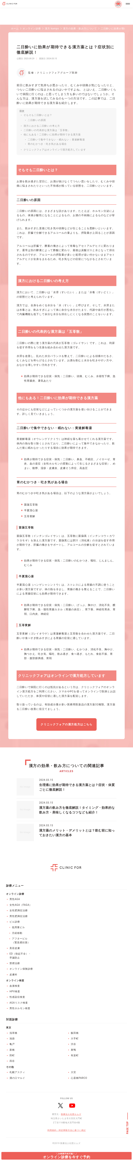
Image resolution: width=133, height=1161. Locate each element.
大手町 (75, 1038)
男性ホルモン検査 (20, 1008)
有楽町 (75, 1055)
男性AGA (15, 899)
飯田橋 (75, 1033)
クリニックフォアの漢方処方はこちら (66, 724)
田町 (12, 1055)
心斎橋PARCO (79, 1078)
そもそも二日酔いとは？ (38, 115)
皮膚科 (13, 974)
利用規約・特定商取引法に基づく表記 (66, 1130)
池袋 (12, 1038)
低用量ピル (18, 927)
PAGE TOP (127, 1127)
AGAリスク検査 (19, 1002)
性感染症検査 (17, 997)
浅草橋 (13, 1033)
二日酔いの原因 (37, 120)
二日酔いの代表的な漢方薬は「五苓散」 (47, 130)
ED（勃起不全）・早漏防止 (20, 955)
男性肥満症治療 (19, 916)
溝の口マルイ (17, 1078)
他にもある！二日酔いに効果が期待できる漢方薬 (52, 134)
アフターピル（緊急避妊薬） (21, 940)
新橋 (12, 1049)
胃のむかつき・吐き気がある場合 (47, 143)
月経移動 (17, 933)
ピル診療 (15, 921)
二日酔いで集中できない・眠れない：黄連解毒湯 (56, 139)
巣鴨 (73, 1049)
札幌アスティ (17, 1072)
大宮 (73, 1072)
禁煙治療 (15, 963)
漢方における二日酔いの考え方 (42, 125)
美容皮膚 (15, 948)
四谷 (12, 1061)
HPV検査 (15, 991)
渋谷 (73, 1044)
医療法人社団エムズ (71, 1114)
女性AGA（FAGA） (21, 904)
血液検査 (15, 985)
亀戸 (12, 1044)
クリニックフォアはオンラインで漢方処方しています (55, 149)
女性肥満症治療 (19, 910)
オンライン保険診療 (21, 968)
